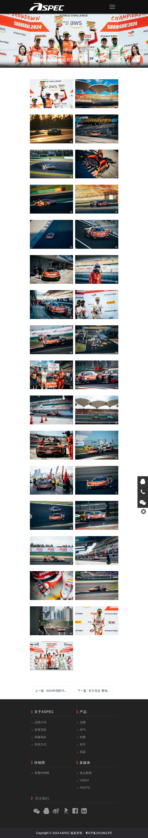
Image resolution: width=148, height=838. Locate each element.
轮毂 (83, 737)
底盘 (83, 751)
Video (84, 780)
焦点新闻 (86, 773)
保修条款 (40, 737)
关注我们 (42, 798)
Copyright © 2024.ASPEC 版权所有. (59, 833)
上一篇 (53, 690)
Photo (85, 787)
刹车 (83, 744)
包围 (83, 722)
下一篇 (95, 690)
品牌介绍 (40, 722)
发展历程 (40, 729)
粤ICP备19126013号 (98, 833)
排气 (83, 729)
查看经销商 (42, 773)
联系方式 (40, 744)
